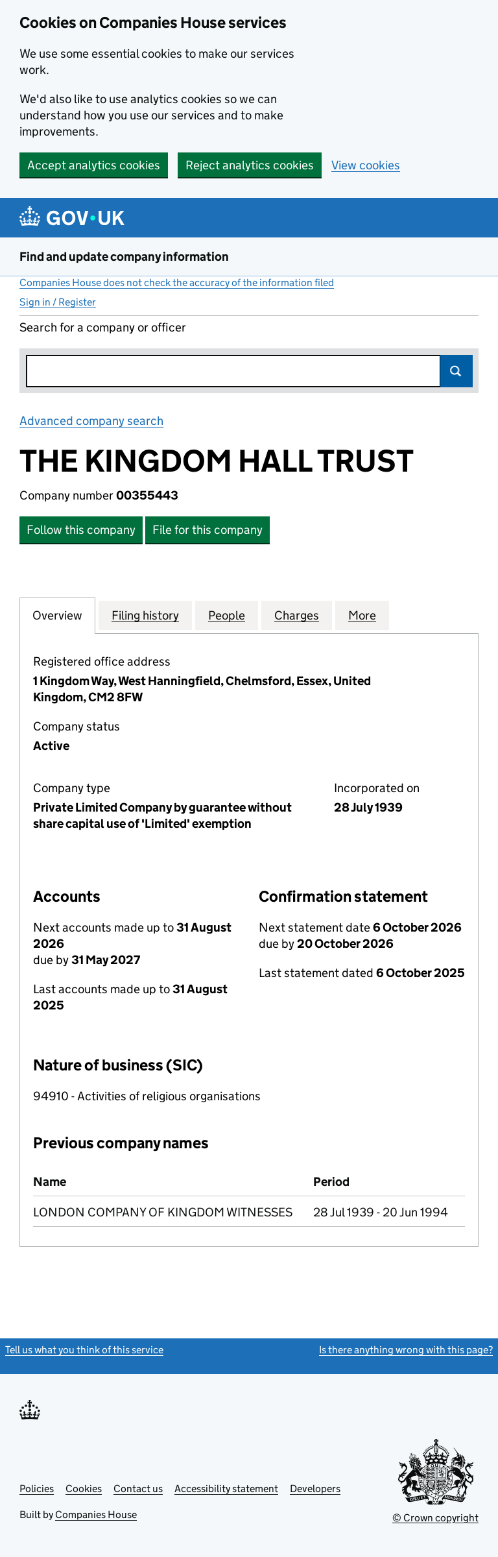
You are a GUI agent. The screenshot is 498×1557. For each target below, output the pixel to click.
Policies (36, 1488)
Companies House (96, 1514)
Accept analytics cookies (93, 165)
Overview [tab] (57, 615)
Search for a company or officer (102, 327)
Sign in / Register (57, 302)
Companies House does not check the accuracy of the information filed (176, 282)
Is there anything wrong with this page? (406, 1350)
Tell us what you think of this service (84, 1350)
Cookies (83, 1488)
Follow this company (81, 529)
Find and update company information (124, 256)
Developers (315, 1488)
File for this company (207, 529)
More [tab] (362, 615)
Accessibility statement (226, 1488)
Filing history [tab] (145, 615)
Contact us (138, 1488)
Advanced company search (91, 420)
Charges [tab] (296, 615)
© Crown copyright (435, 1518)
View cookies (365, 165)
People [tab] (226, 615)
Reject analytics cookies (249, 165)
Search (456, 371)
